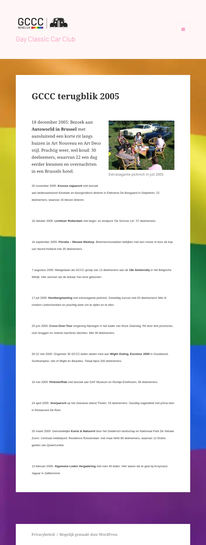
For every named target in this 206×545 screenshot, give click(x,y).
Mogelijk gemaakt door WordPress (88, 534)
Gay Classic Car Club (45, 38)
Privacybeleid (43, 534)
